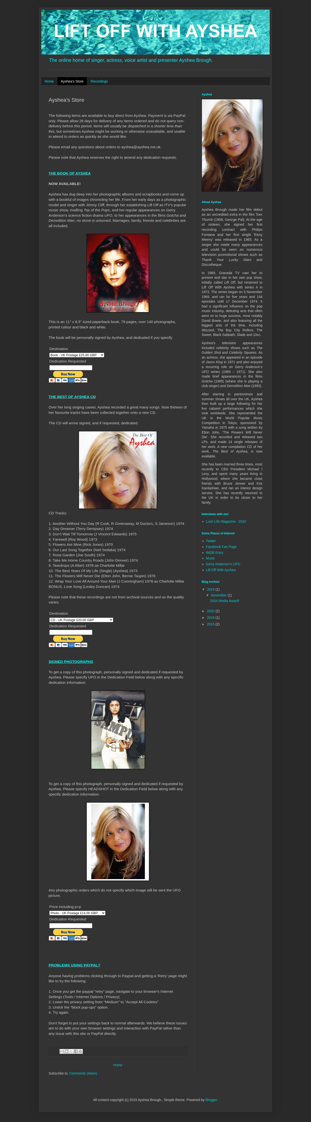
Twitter (211, 541)
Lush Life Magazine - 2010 (226, 521)
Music (210, 558)
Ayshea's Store (72, 81)
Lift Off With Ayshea (221, 570)
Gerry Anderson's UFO (223, 564)
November (219, 595)
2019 (211, 618)
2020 (211, 611)
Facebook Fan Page (221, 547)
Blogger (211, 1100)
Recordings (99, 81)
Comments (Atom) (83, 1073)
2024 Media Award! (224, 601)
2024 (211, 589)
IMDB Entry (215, 553)
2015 (211, 624)
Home (49, 81)
